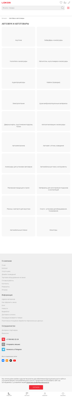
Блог (3, 305)
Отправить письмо (13, 344)
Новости (5, 308)
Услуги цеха (6, 271)
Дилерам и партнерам (10, 330)
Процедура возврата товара (12, 318)
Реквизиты (6, 287)
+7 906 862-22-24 (69, 2)
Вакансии (5, 333)
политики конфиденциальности (37, 382)
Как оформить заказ (9, 302)
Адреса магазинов (8, 299)
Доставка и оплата (8, 314)
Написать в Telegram (14, 349)
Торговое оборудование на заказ (13, 277)
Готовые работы (8, 280)
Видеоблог (5, 311)
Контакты (5, 284)
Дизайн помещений (9, 274)
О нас (4, 265)
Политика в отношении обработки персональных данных (22, 321)
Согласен (36, 387)
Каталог (4, 18)
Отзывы (5, 290)
